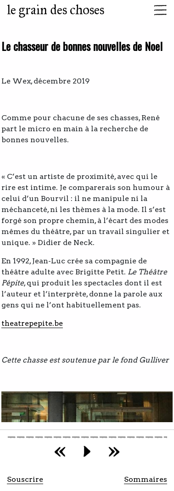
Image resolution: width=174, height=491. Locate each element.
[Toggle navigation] (157, 10)
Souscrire (25, 479)
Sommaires (145, 479)
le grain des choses (55, 10)
